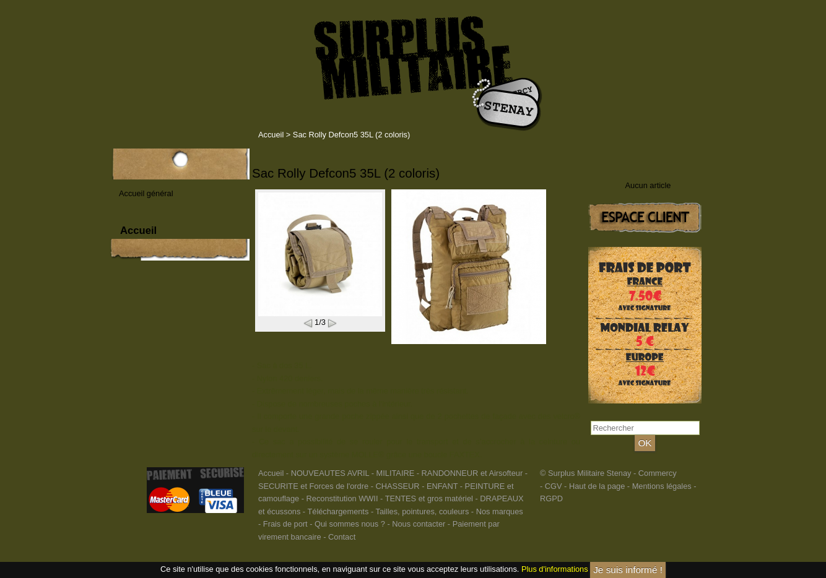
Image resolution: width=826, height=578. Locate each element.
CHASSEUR (397, 486)
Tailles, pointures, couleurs (422, 511)
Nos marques (499, 511)
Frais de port (286, 523)
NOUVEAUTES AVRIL (330, 473)
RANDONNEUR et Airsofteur (472, 473)
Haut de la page (597, 486)
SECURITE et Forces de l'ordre (313, 486)
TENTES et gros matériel (429, 498)
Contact (341, 536)
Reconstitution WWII (342, 498)
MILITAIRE (395, 473)
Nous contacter (418, 523)
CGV (553, 486)
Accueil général (146, 193)
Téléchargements (337, 511)
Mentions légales (662, 486)
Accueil (271, 134)
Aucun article (648, 185)
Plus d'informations (554, 569)
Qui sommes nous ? (351, 523)
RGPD (551, 498)
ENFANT (442, 486)
